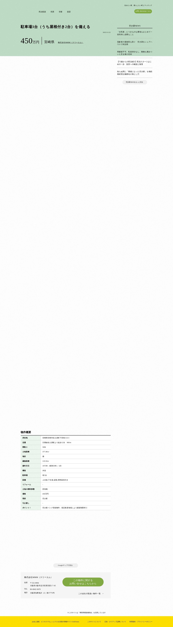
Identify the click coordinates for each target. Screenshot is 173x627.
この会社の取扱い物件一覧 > (90, 594)
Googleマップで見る (65, 565)
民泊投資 (42, 12)
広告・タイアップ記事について (115, 622)
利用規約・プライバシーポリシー (140, 622)
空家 (61, 12)
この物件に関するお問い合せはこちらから (83, 582)
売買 (53, 12)
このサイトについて (94, 622)
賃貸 (69, 12)
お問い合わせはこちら (143, 11)
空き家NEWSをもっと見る (135, 82)
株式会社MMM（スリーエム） (71, 42)
